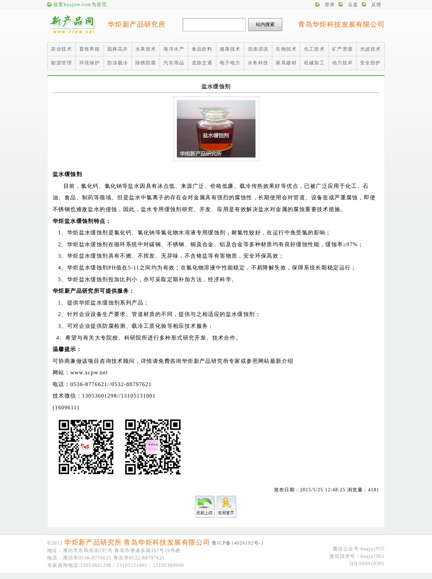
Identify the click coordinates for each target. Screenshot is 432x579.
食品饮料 (202, 49)
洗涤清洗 (258, 49)
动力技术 (342, 62)
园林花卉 (117, 49)
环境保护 (89, 62)
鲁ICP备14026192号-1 (238, 543)
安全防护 (370, 62)
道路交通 (202, 62)
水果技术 (145, 49)
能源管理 (61, 62)
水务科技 (258, 62)
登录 (330, 4)
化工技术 (314, 49)
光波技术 (370, 49)
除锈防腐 (145, 62)
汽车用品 (173, 62)
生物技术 (286, 49)
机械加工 (314, 62)
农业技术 (61, 49)
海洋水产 (173, 49)
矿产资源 (342, 49)
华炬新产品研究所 (137, 24)
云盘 (353, 4)
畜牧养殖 (89, 49)
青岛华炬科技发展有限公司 (341, 24)
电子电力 (230, 62)
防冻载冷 (117, 62)
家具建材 (286, 62)
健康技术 (230, 49)
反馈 (376, 4)
